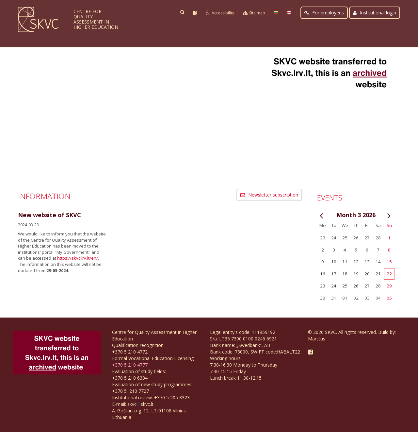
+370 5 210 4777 (130, 365)
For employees (324, 12)
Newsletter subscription (269, 195)
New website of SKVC (49, 215)
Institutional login (374, 12)
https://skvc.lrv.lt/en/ (77, 258)
